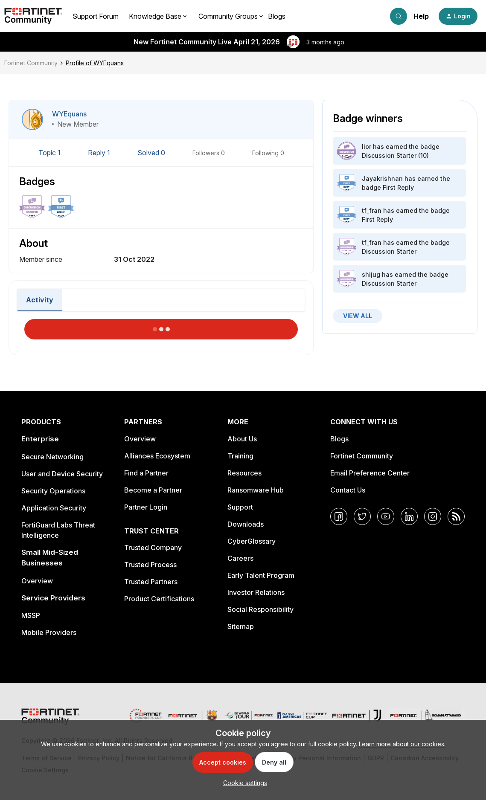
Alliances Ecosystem (157, 456)
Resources (244, 473)
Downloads (245, 524)
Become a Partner (153, 490)
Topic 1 (50, 152)
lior (366, 146)
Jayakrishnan (382, 178)
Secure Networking (52, 456)
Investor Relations (256, 592)
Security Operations (53, 491)
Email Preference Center (370, 473)
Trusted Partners (151, 581)
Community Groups (228, 16)
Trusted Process (150, 564)
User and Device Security (62, 474)
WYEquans (69, 114)
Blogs (276, 16)
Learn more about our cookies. (402, 744)
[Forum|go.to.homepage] (33, 16)
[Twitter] (362, 516)
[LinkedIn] (409, 516)
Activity (39, 300)
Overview (37, 581)
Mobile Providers (48, 632)
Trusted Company (153, 547)
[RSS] (456, 516)
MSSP (30, 615)
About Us (242, 439)
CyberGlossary (251, 541)
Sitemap (240, 626)
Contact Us (347, 490)
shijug (371, 274)
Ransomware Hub (255, 490)
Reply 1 (100, 152)
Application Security (53, 508)
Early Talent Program (260, 575)
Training (240, 456)
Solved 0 (152, 152)
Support (240, 507)
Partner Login (145, 507)
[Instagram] (432, 516)
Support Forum (96, 16)
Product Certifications (159, 598)
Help (421, 16)
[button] (458, 16)
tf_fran (371, 210)
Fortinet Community (31, 63)
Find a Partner (146, 473)
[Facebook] (338, 516)
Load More (161, 327)
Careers (240, 558)
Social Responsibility (260, 609)
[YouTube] (385, 516)
